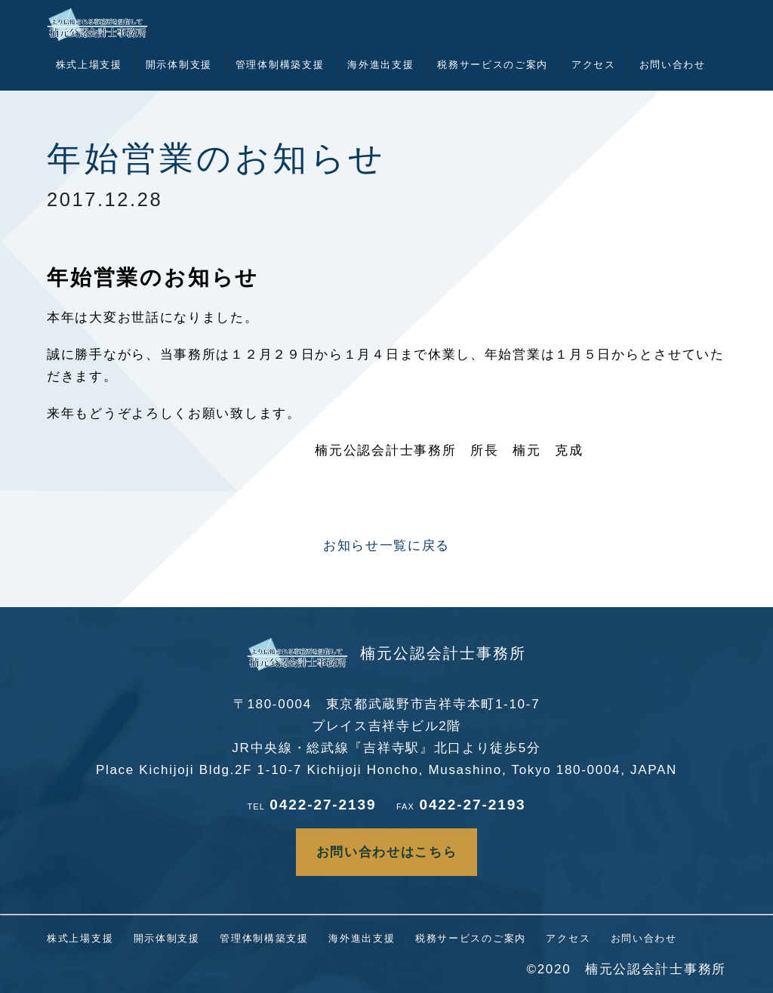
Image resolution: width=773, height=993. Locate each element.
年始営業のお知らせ (216, 158)
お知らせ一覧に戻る (386, 545)
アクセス (593, 64)
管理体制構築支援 (280, 64)
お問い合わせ (672, 64)
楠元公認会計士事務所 (386, 653)
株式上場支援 (89, 64)
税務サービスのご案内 (492, 64)
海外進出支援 (380, 64)
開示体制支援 (179, 64)
